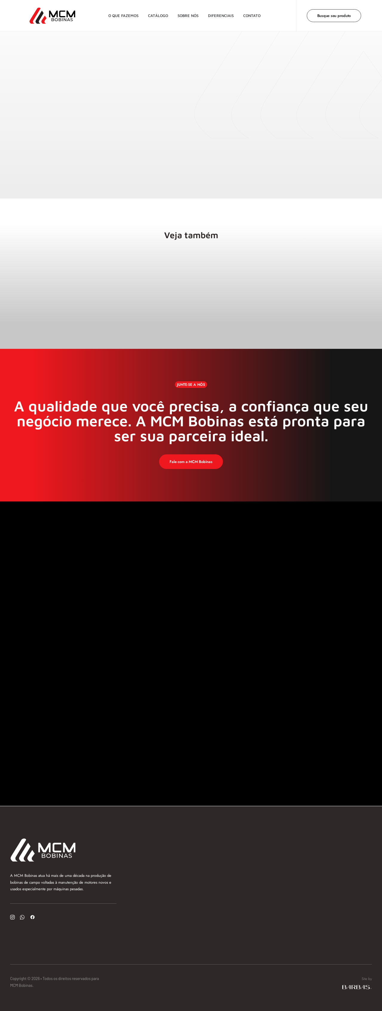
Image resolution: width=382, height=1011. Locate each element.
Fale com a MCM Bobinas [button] (191, 462)
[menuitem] (122, 13)
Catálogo (157, 13)
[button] (12, 918)
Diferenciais (219, 13)
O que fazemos (122, 13)
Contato (250, 13)
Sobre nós (186, 13)
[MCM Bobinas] (44, 13)
